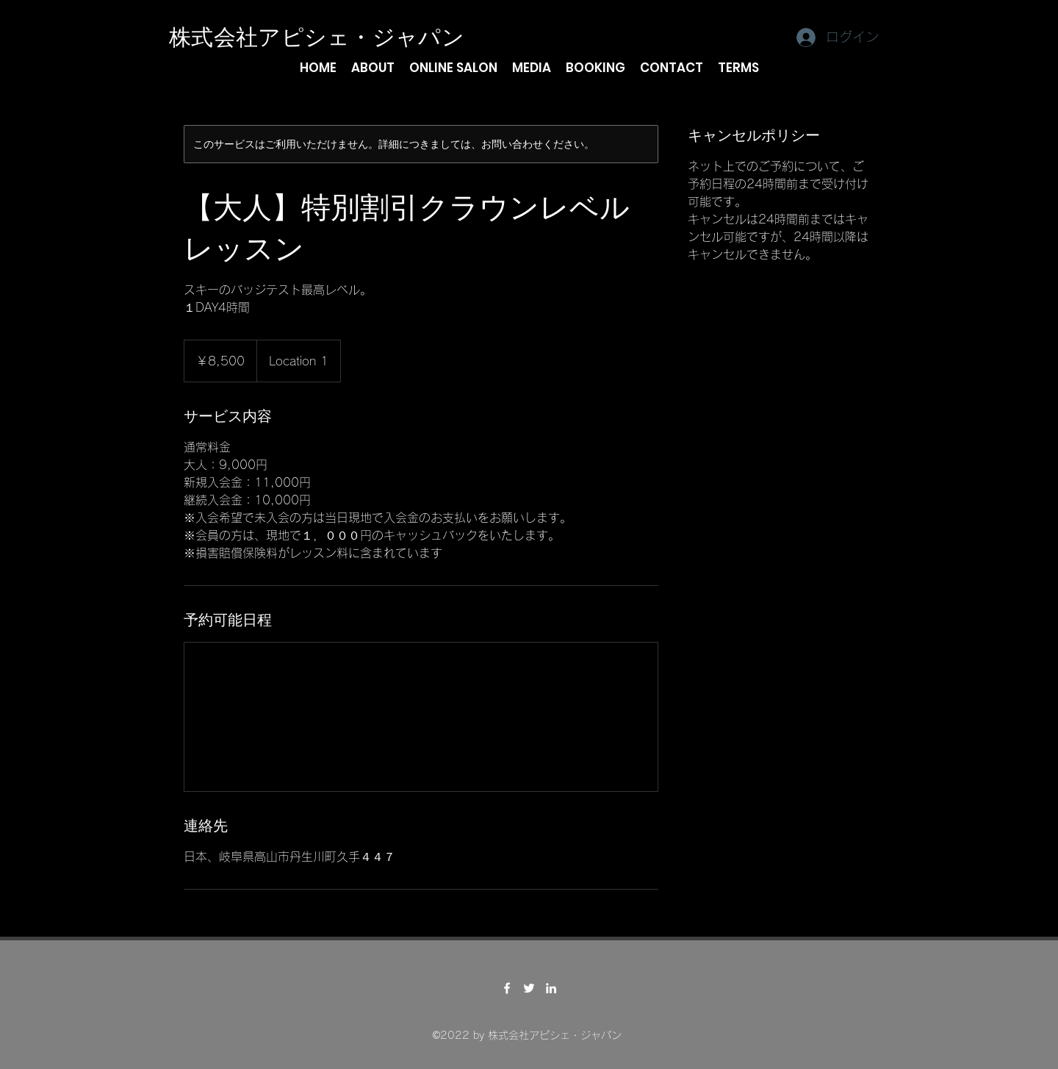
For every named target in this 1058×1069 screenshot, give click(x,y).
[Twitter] (529, 988)
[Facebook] (507, 988)
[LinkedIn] (551, 988)
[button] (373, 68)
